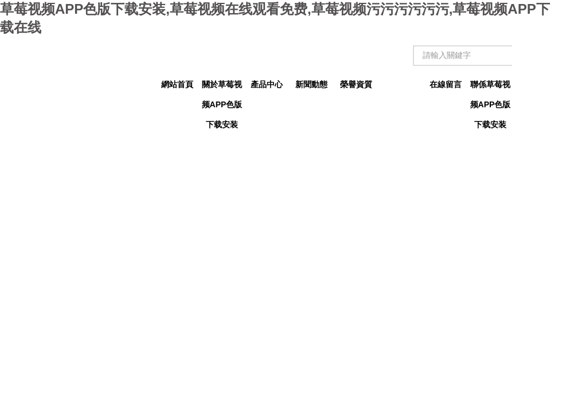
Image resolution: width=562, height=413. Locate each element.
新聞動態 (311, 84)
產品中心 (267, 84)
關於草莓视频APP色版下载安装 (222, 87)
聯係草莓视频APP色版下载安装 (490, 87)
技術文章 (401, 84)
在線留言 (446, 84)
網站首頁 (177, 84)
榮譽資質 (356, 84)
